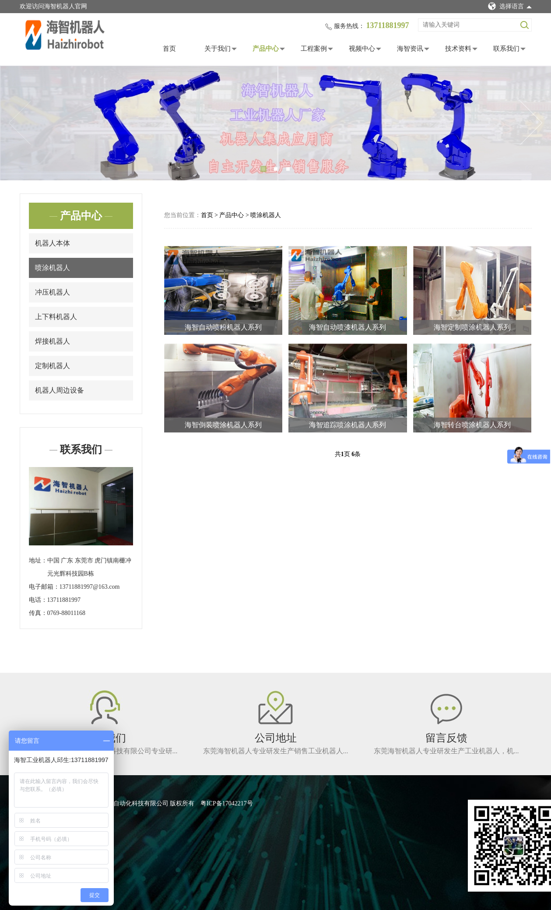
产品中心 (266, 48)
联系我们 (506, 48)
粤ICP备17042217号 (226, 803)
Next (531, 123)
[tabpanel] (275, 123)
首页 (169, 48)
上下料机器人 (56, 316)
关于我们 (217, 48)
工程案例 (314, 48)
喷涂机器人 (52, 267)
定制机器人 (52, 365)
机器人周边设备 (59, 390)
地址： (38, 560)
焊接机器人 (52, 341)
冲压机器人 (52, 292)
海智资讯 (410, 48)
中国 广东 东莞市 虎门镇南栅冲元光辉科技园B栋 (89, 567)
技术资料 (458, 48)
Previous (20, 123)
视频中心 (362, 48)
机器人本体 (52, 243)
